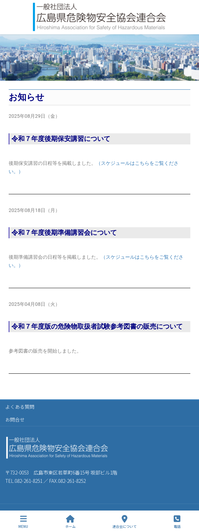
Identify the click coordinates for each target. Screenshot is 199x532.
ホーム (70, 522)
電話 (177, 522)
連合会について (124, 522)
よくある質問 (19, 406)
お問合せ (15, 419)
